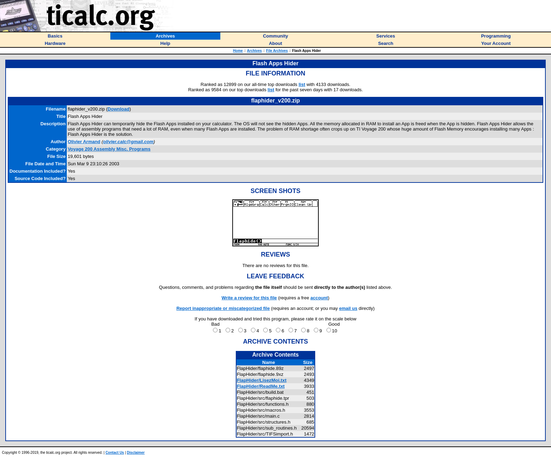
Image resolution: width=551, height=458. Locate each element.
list (302, 84)
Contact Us (114, 452)
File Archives (277, 51)
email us (348, 308)
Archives (254, 51)
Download (118, 109)
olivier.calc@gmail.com (128, 141)
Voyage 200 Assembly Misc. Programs (109, 149)
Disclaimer (136, 452)
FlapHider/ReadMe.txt (261, 386)
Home (238, 51)
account (319, 297)
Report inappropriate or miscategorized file (223, 308)
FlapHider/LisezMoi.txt (261, 380)
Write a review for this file (249, 297)
